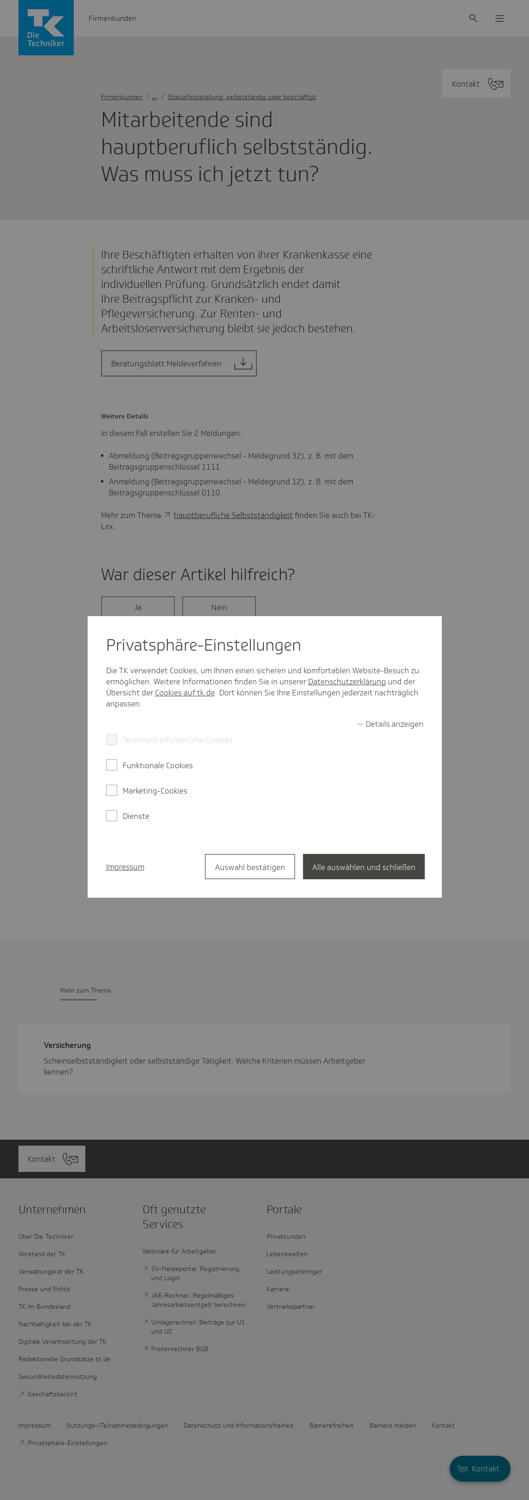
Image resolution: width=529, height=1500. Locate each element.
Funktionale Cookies (158, 765)
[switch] (390, 723)
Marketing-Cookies (155, 791)
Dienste (136, 816)
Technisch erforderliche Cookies (177, 740)
